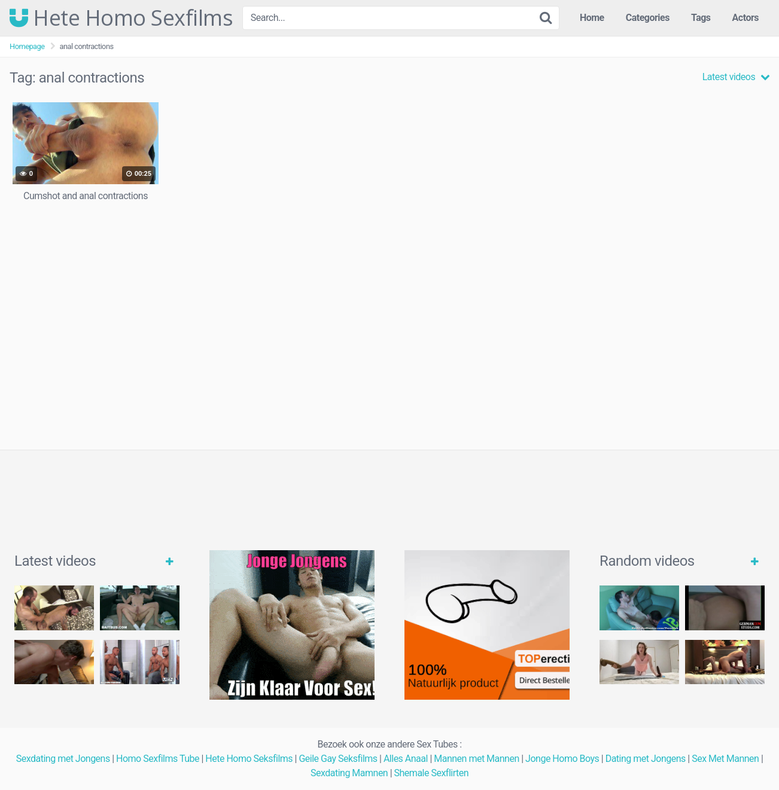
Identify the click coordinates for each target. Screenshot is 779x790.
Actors (745, 17)
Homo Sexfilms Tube (157, 758)
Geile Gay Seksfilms (338, 758)
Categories (648, 17)
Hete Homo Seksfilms (249, 758)
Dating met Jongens (645, 758)
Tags (701, 17)
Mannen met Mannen (476, 758)
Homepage (27, 46)
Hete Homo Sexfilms (121, 18)
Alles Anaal (406, 758)
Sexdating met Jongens (63, 758)
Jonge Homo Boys (562, 758)
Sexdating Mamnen (349, 773)
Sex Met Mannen (725, 758)
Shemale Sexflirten (431, 773)
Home (592, 17)
